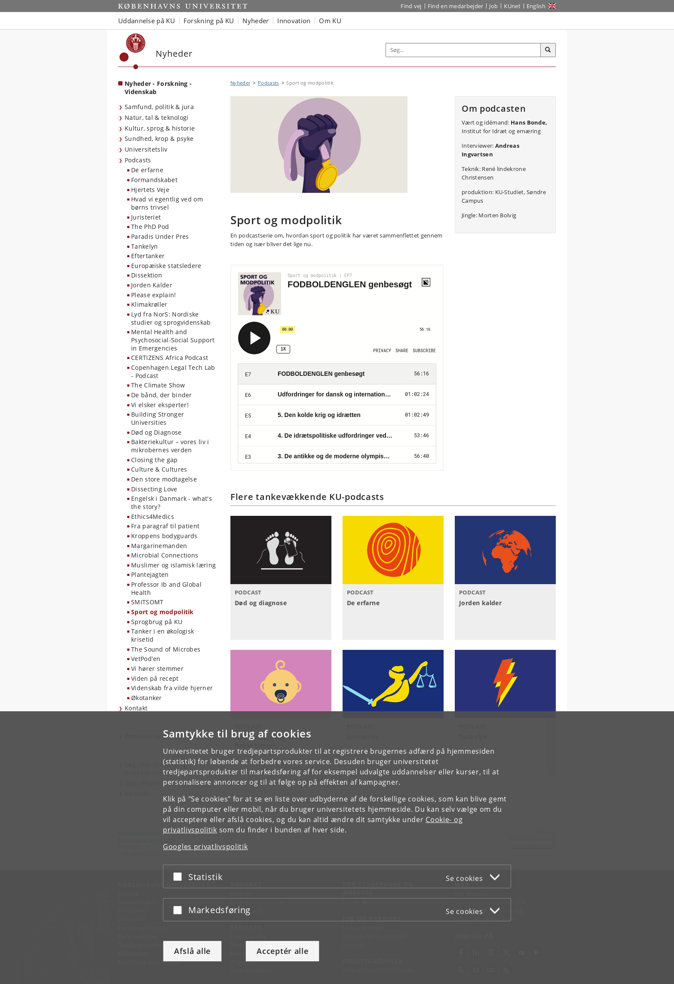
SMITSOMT (147, 602)
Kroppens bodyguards (164, 536)
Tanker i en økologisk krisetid (162, 635)
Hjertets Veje (150, 190)
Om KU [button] (330, 20)
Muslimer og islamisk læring (173, 565)
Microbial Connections (164, 555)
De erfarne (147, 170)
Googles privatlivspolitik (205, 846)
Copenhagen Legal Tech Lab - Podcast (173, 371)
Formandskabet (154, 180)
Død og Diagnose (156, 432)
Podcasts (138, 160)
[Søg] (548, 50)
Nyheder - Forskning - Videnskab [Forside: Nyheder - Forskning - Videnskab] (158, 87)
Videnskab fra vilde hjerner (172, 688)
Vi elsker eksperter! (160, 405)
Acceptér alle (282, 951)
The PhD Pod (150, 226)
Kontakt (136, 708)
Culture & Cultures (159, 469)
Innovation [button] (293, 20)
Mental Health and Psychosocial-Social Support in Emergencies (172, 340)
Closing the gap (154, 460)
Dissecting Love (154, 489)
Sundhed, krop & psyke (159, 138)
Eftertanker (148, 256)
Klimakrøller (149, 304)
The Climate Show (158, 385)
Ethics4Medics (152, 516)
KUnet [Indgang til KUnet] (512, 6)
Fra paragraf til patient (165, 526)
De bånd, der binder (161, 395)
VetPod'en (146, 659)
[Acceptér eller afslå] (179, 876)
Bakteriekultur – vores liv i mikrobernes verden (170, 446)
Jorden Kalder (151, 285)
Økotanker (146, 698)
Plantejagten (150, 574)
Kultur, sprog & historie (160, 128)
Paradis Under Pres (160, 236)
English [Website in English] (536, 6)
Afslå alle (192, 951)
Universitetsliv (146, 149)
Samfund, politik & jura (159, 107)
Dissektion (146, 275)
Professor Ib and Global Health (166, 588)
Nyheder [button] (255, 20)
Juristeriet (146, 217)
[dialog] (337, 847)
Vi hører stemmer (157, 668)
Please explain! (153, 295)
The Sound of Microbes (165, 649)
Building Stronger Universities (157, 418)
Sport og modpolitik (162, 612)
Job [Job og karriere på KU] (493, 6)
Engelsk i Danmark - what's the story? (171, 502)
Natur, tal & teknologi (157, 117)
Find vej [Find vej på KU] (411, 6)
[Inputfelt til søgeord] (463, 50)
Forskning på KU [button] (209, 20)
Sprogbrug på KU (157, 622)
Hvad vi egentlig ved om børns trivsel (167, 203)
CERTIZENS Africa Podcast (169, 357)
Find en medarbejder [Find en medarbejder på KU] (456, 6)
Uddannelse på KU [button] (146, 20)
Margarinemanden (159, 546)
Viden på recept (155, 678)
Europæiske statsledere (166, 266)
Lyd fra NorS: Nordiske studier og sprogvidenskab (171, 318)
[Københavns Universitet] (132, 51)
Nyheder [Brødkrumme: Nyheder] (240, 82)
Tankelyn (144, 246)
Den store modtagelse (164, 479)
